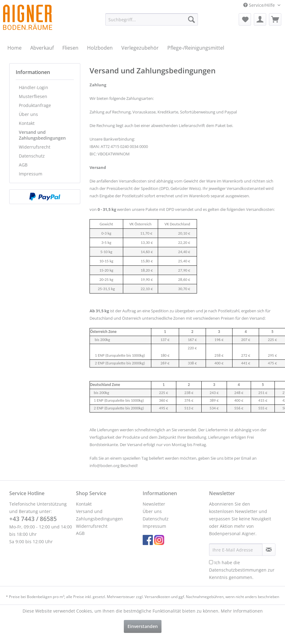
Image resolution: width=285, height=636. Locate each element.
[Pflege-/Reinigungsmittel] (195, 48)
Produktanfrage (35, 105)
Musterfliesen (33, 96)
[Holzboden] (100, 48)
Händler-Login (33, 87)
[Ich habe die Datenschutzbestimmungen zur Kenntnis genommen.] (211, 562)
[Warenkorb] (275, 19)
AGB (23, 165)
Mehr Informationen (242, 611)
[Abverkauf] (42, 48)
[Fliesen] (70, 48)
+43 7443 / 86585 (33, 519)
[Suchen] (191, 19)
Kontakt (27, 123)
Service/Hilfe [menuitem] (259, 5)
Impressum (30, 174)
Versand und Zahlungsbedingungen (42, 135)
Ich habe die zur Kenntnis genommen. (242, 570)
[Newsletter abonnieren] (268, 550)
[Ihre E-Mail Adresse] (235, 550)
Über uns (28, 114)
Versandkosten (157, 596)
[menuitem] (151, 19)
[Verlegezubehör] (140, 48)
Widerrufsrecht (34, 147)
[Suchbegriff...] (151, 19)
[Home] (14, 48)
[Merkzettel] (245, 19)
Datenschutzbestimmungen (237, 570)
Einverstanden (143, 626)
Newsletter (154, 504)
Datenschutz (32, 156)
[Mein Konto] (260, 19)
